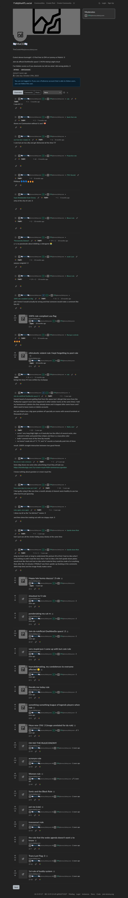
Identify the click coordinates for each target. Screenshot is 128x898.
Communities (39, 3)
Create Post (50, 3)
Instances (85, 894)
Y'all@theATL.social (22, 3)
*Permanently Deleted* (21, 241)
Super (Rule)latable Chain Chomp (25, 198)
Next (16, 887)
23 (31, 767)
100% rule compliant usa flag (23, 299)
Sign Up (111, 3)
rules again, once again (21, 510)
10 (31, 864)
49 (31, 784)
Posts (37, 92)
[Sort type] (52, 92)
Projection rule (72, 156)
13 (31, 830)
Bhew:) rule (70, 218)
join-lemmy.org (108, 894)
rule (68, 99)
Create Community (64, 3)
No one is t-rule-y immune (22, 462)
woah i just (70, 257)
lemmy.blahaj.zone (34, 319)
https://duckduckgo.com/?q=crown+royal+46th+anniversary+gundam (40, 467)
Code (99, 894)
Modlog (72, 894)
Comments (28, 92)
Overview (18, 92)
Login (104, 3)
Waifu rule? (70, 427)
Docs (93, 894)
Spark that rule (72, 117)
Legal (78, 894)
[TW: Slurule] (71, 175)
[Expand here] (23, 319)
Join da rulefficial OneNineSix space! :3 (27, 396)
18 (31, 879)
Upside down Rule (73, 530)
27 (31, 642)
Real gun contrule (72, 335)
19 (31, 751)
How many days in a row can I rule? (25, 488)
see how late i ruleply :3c (22, 140)
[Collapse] (15, 99)
